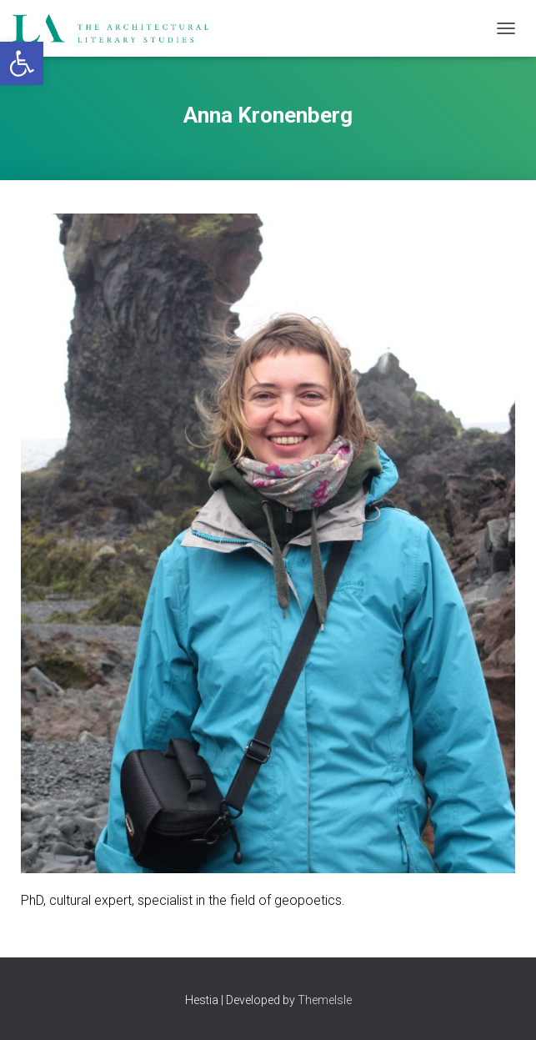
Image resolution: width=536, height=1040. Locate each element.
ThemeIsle (325, 1000)
